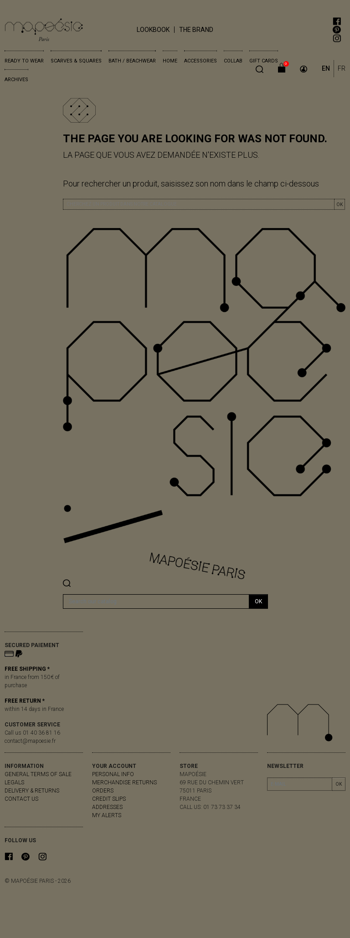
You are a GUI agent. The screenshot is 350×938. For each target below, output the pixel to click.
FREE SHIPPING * (27, 669)
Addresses (107, 807)
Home (170, 61)
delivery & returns (32, 791)
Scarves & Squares (76, 61)
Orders (102, 791)
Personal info (113, 774)
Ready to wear (24, 61)
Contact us (21, 799)
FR (341, 68)
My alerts (106, 815)
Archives (16, 80)
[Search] (156, 601)
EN (326, 68)
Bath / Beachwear (132, 61)
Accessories (200, 61)
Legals (14, 782)
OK (339, 204)
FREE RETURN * (25, 701)
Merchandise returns (124, 782)
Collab (233, 61)
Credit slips (109, 799)
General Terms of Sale (38, 774)
